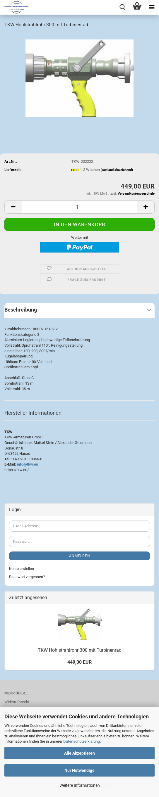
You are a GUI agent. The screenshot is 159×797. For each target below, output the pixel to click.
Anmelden (79, 556)
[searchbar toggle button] (122, 7)
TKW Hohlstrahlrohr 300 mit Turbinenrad (80, 650)
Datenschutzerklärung (81, 741)
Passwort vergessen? (27, 577)
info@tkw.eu (27, 464)
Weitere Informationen (79, 785)
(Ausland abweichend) (117, 170)
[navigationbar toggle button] (151, 7)
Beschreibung (20, 310)
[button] (13, 207)
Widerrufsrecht (16, 702)
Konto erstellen (21, 568)
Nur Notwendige (79, 770)
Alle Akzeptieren (79, 753)
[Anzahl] (79, 207)
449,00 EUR (79, 662)
